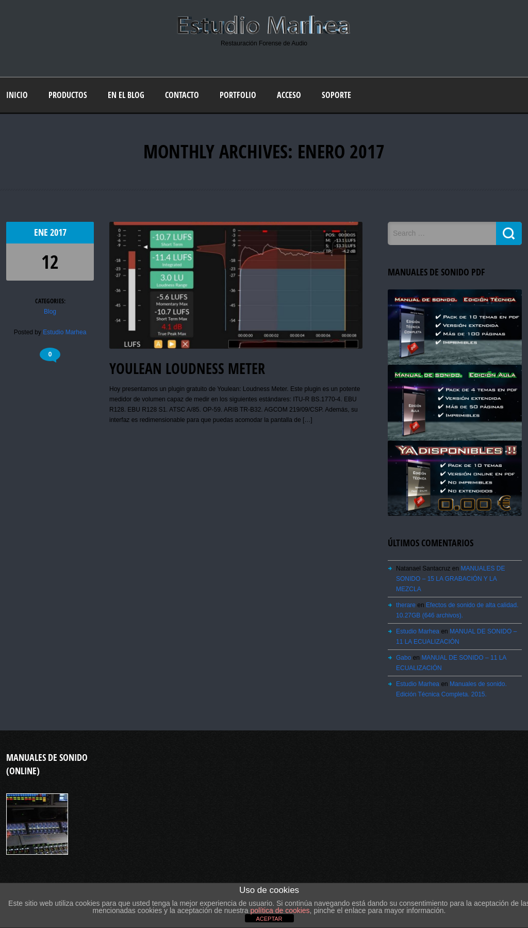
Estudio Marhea (64, 332)
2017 (58, 232)
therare (406, 605)
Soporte (336, 95)
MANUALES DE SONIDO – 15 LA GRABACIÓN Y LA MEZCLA (450, 579)
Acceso (289, 95)
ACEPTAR (269, 919)
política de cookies (279, 910)
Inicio (17, 95)
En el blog (126, 95)
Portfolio (238, 95)
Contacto (182, 95)
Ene (42, 232)
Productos (67, 95)
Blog (50, 311)
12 (50, 261)
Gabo (403, 657)
